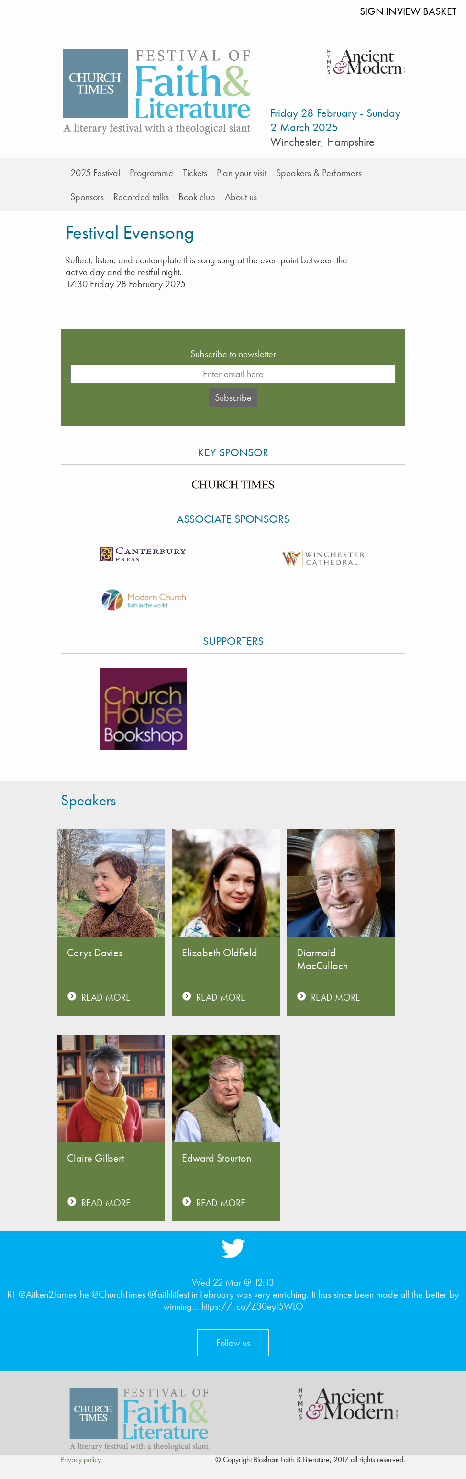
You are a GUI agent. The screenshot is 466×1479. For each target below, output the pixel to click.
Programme (151, 173)
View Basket (426, 11)
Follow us (233, 1342)
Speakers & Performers (319, 173)
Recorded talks (141, 197)
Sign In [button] (378, 11)
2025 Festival (95, 173)
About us (241, 197)
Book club (196, 197)
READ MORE (106, 998)
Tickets (195, 173)
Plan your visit (241, 173)
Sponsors (87, 197)
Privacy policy (81, 1460)
